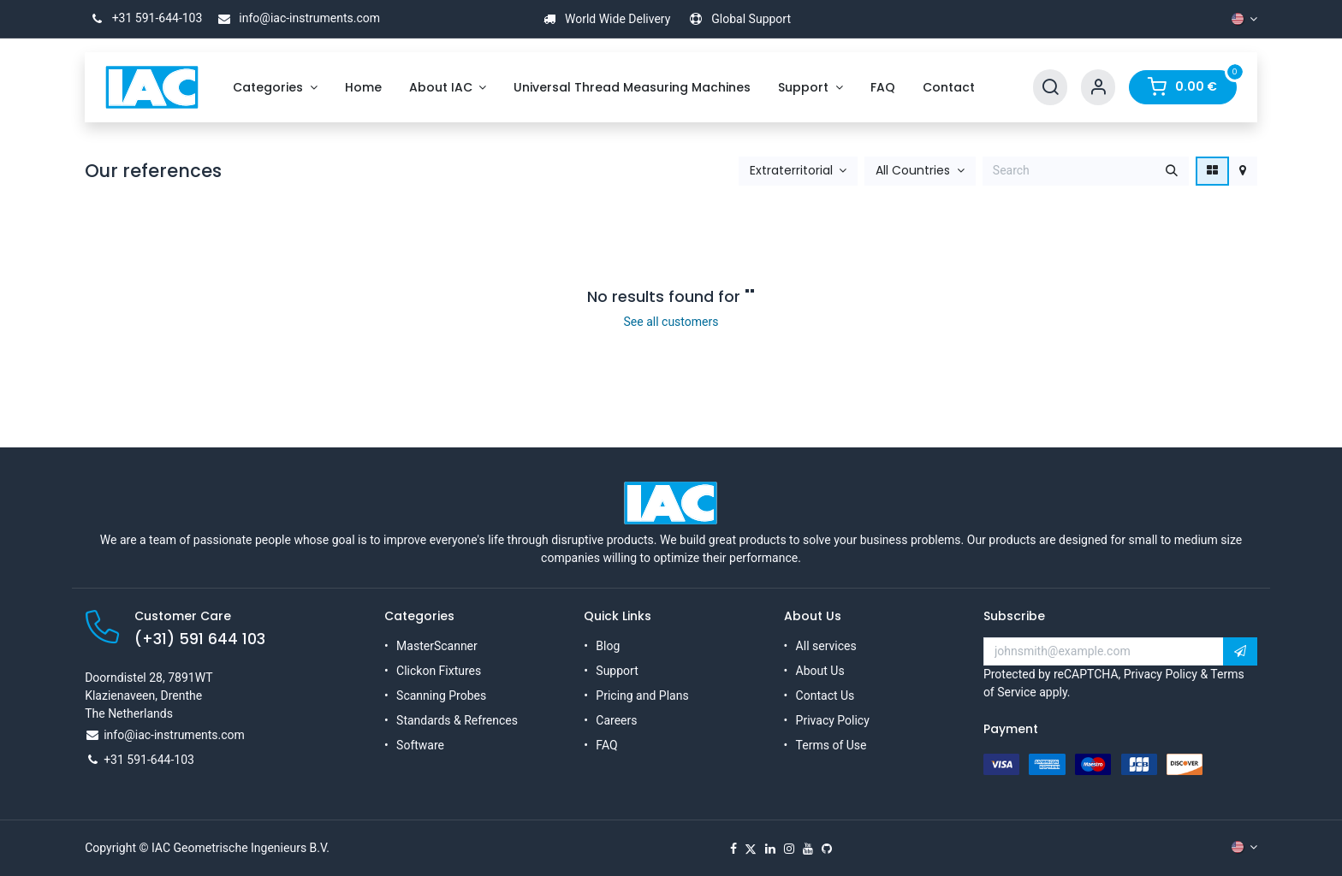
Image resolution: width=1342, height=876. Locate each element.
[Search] (1050, 87)
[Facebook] (733, 849)
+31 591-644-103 (143, 18)
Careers (616, 720)
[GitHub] (827, 849)
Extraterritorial (791, 171)
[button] (798, 171)
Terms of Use (831, 745)
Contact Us (825, 695)
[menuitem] (275, 88)
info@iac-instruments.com (296, 18)
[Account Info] (1098, 87)
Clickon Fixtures (438, 671)
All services (826, 646)
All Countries (913, 171)
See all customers (671, 321)
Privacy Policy (833, 720)
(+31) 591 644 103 (199, 639)
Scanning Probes (441, 695)
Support (617, 671)
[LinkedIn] (770, 849)
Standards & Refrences (457, 720)
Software (420, 745)
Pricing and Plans (642, 695)
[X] (751, 849)
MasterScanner (437, 646)
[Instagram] (789, 849)
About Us (820, 671)
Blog (608, 646)
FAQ (606, 745)
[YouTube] (808, 849)
